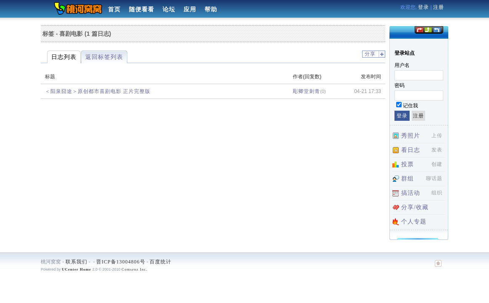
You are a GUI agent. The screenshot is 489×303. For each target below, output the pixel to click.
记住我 (410, 106)
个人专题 (413, 221)
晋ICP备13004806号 (120, 262)
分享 (370, 54)
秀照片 (410, 136)
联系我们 (76, 262)
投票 (407, 164)
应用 (190, 9)
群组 (407, 178)
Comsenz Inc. (134, 269)
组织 (436, 193)
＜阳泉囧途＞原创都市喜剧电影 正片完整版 (97, 91)
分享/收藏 (415, 207)
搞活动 (410, 193)
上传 (436, 135)
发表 (436, 150)
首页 (114, 9)
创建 (436, 164)
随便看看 (141, 9)
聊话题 (434, 178)
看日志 (410, 150)
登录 (423, 7)
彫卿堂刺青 (306, 91)
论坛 (169, 9)
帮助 (211, 9)
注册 (438, 7)
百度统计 (160, 262)
